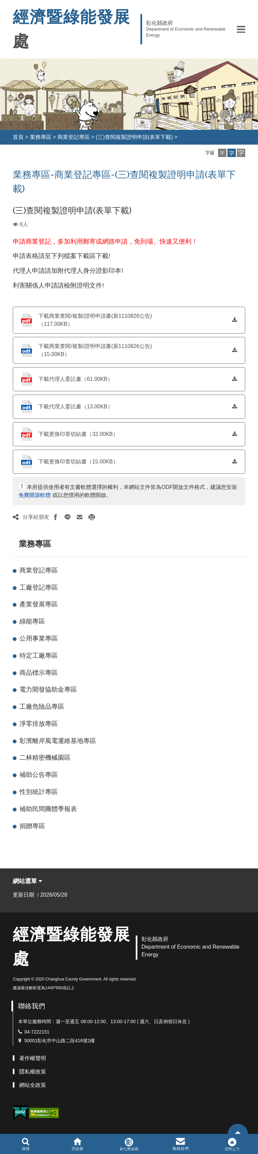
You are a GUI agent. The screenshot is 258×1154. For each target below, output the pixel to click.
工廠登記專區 (38, 587)
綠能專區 (32, 621)
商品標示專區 (38, 672)
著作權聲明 (32, 1058)
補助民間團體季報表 (48, 808)
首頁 (18, 137)
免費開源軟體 (34, 495)
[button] (241, 29)
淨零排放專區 (38, 723)
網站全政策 (32, 1085)
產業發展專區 (38, 604)
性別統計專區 (38, 791)
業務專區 (40, 137)
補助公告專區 (38, 774)
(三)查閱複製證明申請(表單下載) (134, 137)
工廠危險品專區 (41, 706)
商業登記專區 (73, 137)
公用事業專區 (38, 638)
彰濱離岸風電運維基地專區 (57, 740)
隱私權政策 (32, 1071)
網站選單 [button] (27, 881)
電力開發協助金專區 (48, 689)
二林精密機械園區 (45, 757)
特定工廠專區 (38, 655)
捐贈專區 (32, 826)
